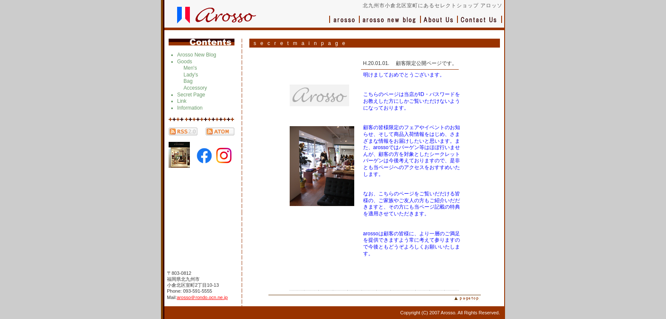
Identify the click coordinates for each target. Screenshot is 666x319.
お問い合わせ (480, 23)
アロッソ (344, 23)
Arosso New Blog (196, 55)
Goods (184, 62)
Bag (187, 81)
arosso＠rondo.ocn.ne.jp (202, 297)
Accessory (195, 88)
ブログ (390, 23)
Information (190, 108)
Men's (190, 68)
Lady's (190, 75)
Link (181, 101)
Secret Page (191, 95)
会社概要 (439, 23)
